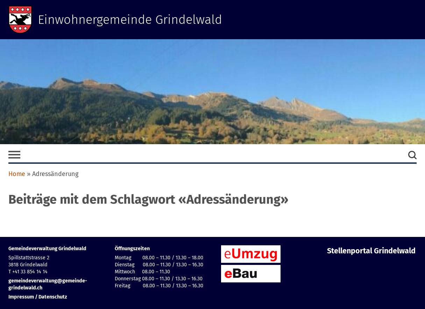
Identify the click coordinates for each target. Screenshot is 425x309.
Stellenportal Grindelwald (371, 250)
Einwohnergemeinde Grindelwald (130, 19)
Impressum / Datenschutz (37, 297)
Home (16, 174)
